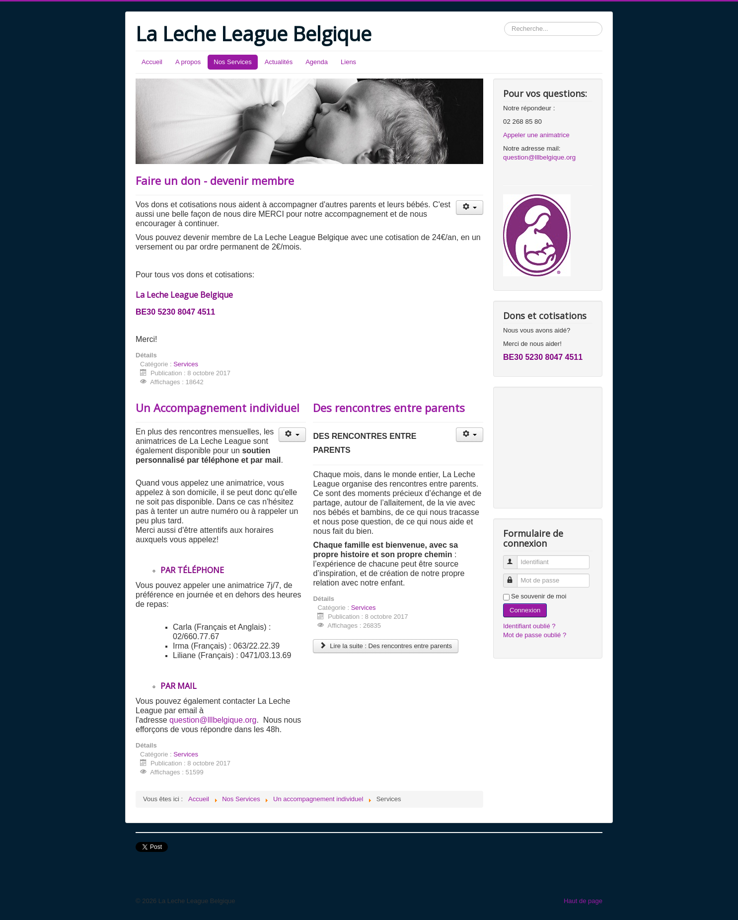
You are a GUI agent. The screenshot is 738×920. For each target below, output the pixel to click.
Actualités (279, 62)
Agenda (316, 62)
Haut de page (583, 901)
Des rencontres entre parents (389, 407)
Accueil (152, 62)
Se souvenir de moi (538, 596)
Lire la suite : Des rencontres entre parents (385, 646)
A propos (188, 62)
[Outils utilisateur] (469, 207)
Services (185, 364)
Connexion (525, 610)
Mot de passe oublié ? (534, 635)
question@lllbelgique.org (212, 720)
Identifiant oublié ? (529, 626)
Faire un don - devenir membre (215, 180)
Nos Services (233, 62)
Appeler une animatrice (536, 135)
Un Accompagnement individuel (217, 407)
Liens (348, 62)
